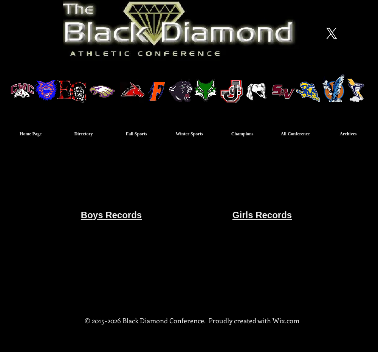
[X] (331, 33)
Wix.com (286, 320)
